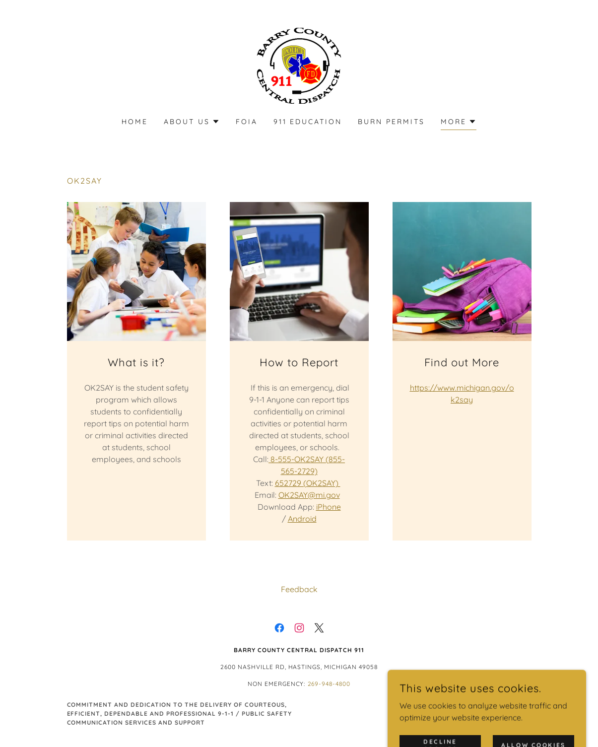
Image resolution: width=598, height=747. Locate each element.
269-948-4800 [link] (329, 683)
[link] (299, 65)
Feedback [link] (299, 589)
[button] (192, 122)
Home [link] (135, 121)
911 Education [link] (307, 121)
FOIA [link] (247, 121)
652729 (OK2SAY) (307, 483)
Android (302, 519)
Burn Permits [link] (391, 121)
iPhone (328, 507)
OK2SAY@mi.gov (309, 495)
